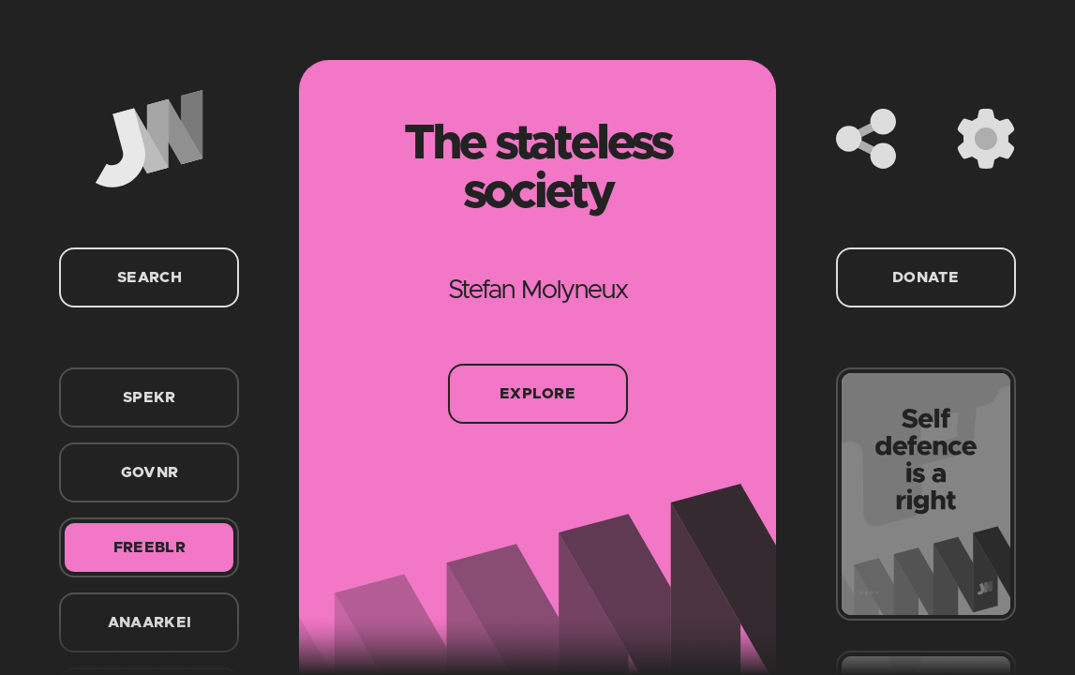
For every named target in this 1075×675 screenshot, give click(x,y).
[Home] (149, 139)
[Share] (866, 139)
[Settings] (986, 139)
